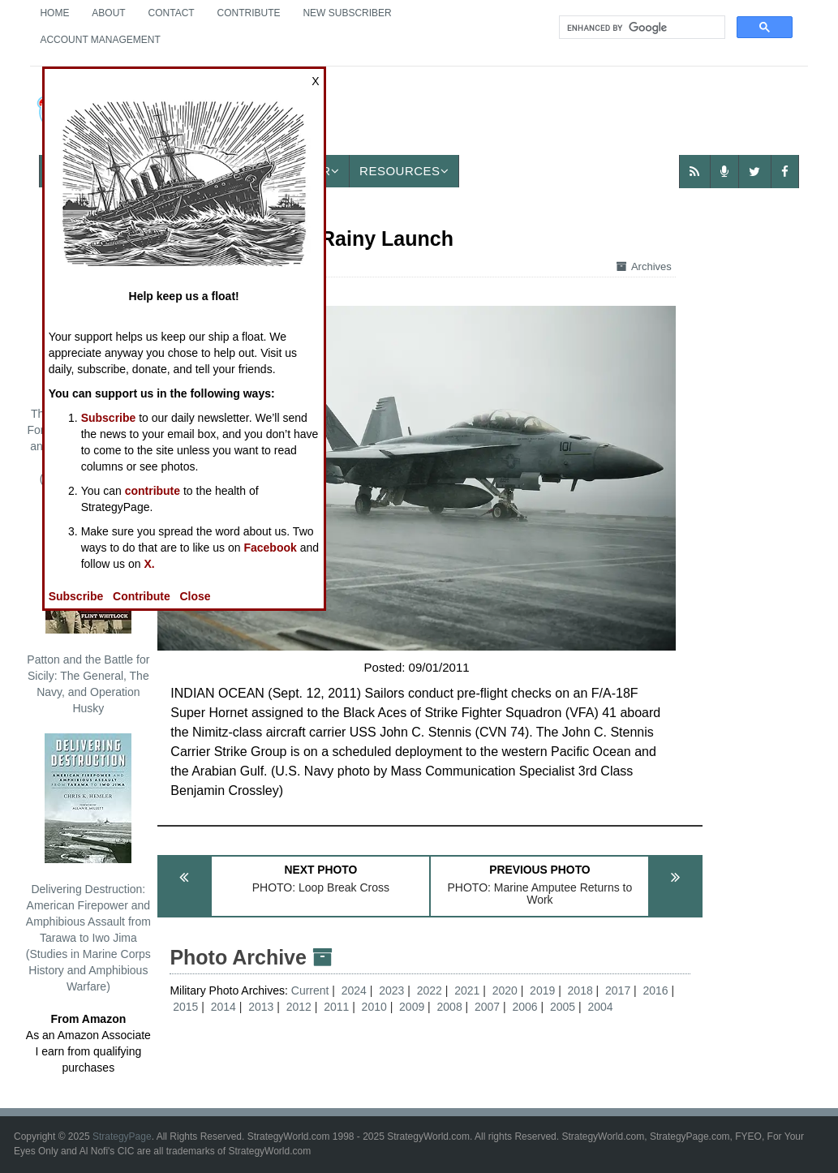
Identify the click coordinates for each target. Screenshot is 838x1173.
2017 (617, 990)
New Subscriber (347, 13)
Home (54, 13)
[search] (640, 27)
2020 (505, 990)
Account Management (100, 39)
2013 (260, 1006)
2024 (354, 990)
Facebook (269, 547)
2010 (374, 1006)
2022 (429, 990)
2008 (449, 1006)
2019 (542, 990)
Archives (644, 266)
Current (312, 990)
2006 (524, 1006)
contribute (152, 490)
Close (194, 596)
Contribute (249, 13)
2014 (223, 1006)
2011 (336, 1006)
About (108, 13)
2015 (185, 1006)
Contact (171, 13)
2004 (599, 1006)
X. (149, 563)
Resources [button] (404, 171)
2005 (562, 1006)
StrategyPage (122, 1136)
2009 (411, 1006)
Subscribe (108, 417)
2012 (299, 1006)
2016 (655, 990)
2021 (466, 990)
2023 (391, 990)
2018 (580, 990)
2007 (487, 1006)
